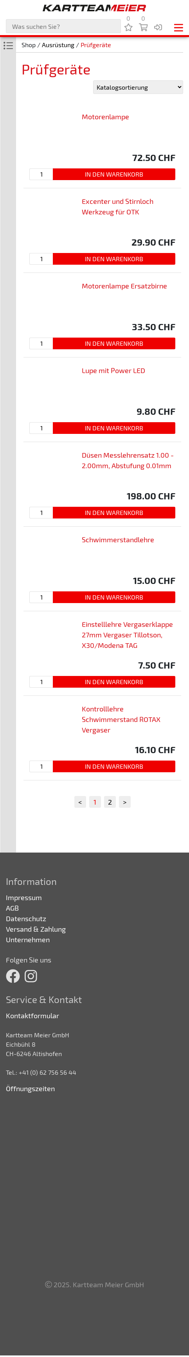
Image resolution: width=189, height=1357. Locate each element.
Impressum (24, 897)
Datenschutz (26, 918)
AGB (12, 908)
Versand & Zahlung (36, 929)
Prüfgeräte (96, 44)
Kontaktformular (32, 1015)
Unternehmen (28, 939)
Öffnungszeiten (30, 1088)
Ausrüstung (58, 44)
